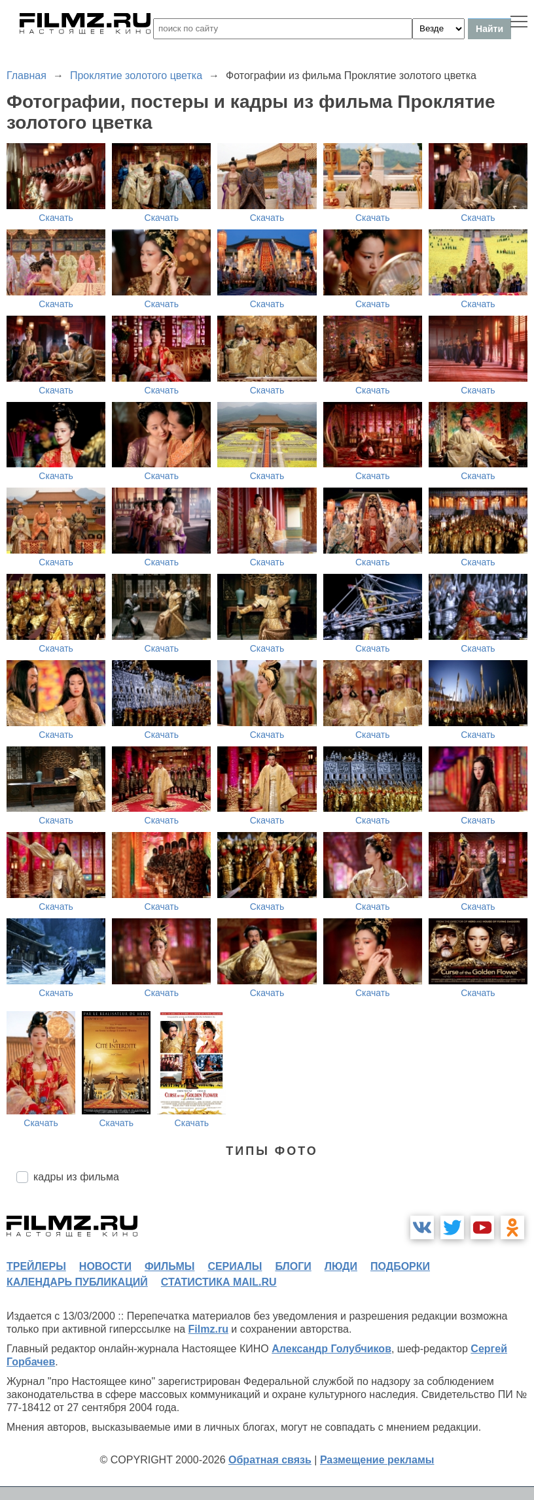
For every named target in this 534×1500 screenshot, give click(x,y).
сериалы (234, 1266)
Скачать (56, 217)
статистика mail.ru (219, 1282)
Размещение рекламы (377, 1459)
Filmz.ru (208, 1329)
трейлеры (36, 1266)
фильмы (169, 1266)
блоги (293, 1266)
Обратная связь (270, 1459)
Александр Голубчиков (331, 1348)
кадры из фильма (76, 1176)
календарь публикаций (77, 1282)
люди (341, 1266)
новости (105, 1266)
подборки (400, 1266)
